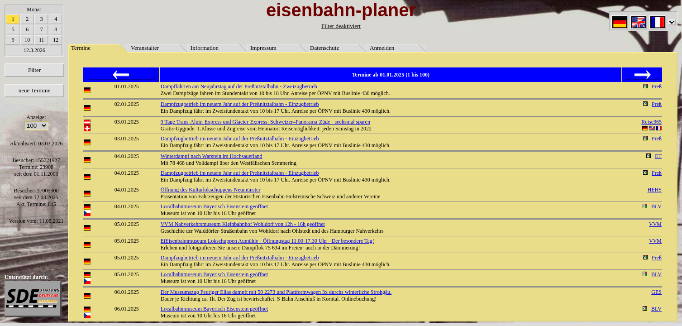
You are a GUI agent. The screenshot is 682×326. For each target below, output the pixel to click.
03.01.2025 (126, 122)
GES (656, 292)
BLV (656, 206)
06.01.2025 (126, 292)
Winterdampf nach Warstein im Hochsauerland (211, 156)
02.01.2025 (126, 104)
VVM (655, 224)
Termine (81, 47)
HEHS (655, 190)
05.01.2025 (126, 224)
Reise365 (651, 122)
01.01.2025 (126, 86)
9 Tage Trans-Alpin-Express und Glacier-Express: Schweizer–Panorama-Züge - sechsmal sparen (265, 122)
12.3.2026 (34, 50)
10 (27, 40)
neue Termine (35, 90)
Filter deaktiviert (341, 26)
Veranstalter (145, 47)
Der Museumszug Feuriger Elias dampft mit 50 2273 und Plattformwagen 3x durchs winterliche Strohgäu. (276, 292)
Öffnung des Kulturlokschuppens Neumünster (211, 190)
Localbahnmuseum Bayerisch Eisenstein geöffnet (214, 206)
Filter (34, 70)
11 (41, 40)
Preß (657, 86)
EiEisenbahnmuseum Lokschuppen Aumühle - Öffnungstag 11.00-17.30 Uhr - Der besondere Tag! (267, 241)
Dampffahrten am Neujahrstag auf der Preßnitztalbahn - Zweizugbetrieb (239, 86)
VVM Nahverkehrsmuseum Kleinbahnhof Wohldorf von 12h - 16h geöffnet (243, 224)
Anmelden (382, 47)
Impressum (263, 47)
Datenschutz (324, 47)
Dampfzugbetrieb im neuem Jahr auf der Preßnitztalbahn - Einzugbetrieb (240, 104)
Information (205, 47)
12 (55, 40)
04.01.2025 (126, 156)
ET (658, 156)
